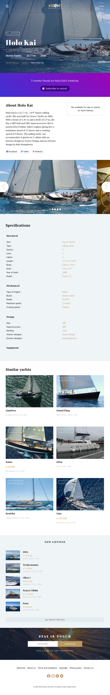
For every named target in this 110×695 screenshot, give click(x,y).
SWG (25, 552)
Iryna (26, 603)
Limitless (11, 410)
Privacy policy (76, 668)
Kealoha (10, 513)
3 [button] (55, 209)
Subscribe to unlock (56, 88)
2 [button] (52, 209)
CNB (58, 466)
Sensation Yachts (11, 415)
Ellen (59, 462)
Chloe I (27, 577)
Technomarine (31, 564)
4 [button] (57, 209)
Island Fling (63, 410)
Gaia (58, 513)
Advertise (21, 668)
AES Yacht (26, 597)
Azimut (25, 559)
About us (31, 668)
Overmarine (27, 571)
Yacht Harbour (56, 7)
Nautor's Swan (61, 415)
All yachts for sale (55, 620)
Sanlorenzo (27, 584)
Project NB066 (30, 590)
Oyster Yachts (13, 55)
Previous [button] (4, 187)
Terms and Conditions (47, 668)
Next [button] (105, 187)
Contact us (88, 668)
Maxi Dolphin (10, 471)
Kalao (9, 462)
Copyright (63, 668)
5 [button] (60, 209)
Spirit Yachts (60, 523)
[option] (48, 187)
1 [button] (50, 209)
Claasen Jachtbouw (12, 518)
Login (101, 6)
